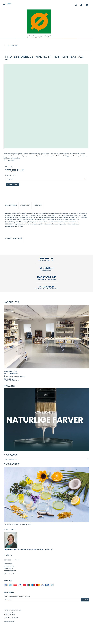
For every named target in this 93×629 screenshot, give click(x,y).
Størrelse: (10, 175)
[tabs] (75, 5)
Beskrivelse (11, 205)
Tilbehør (37, 205)
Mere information (9, 160)
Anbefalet (25, 205)
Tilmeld (85, 600)
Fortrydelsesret (9, 621)
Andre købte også (13, 238)
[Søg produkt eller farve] (87, 459)
